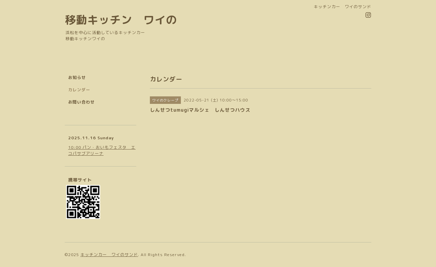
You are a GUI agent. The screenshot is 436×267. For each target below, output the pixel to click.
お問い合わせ (81, 102)
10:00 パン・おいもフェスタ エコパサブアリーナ (102, 150)
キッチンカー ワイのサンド (109, 254)
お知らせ (77, 77)
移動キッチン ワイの (121, 19)
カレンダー (79, 90)
